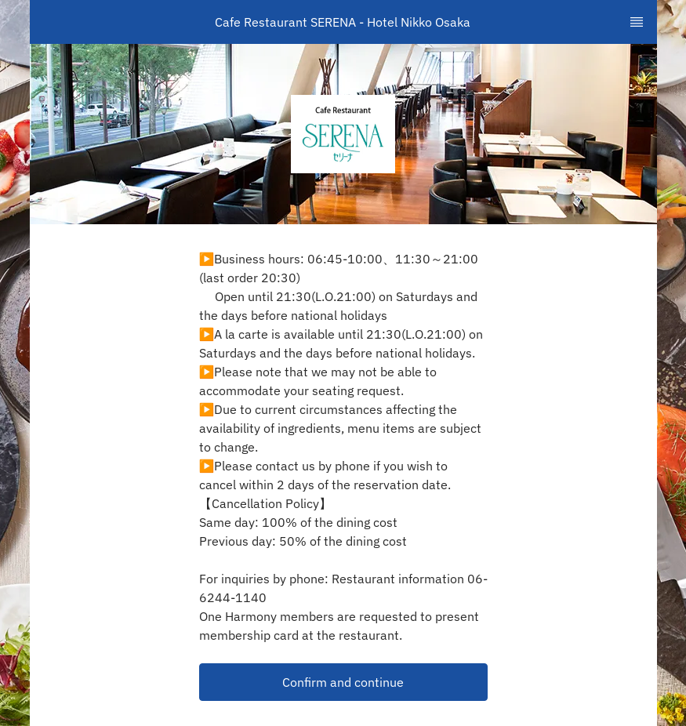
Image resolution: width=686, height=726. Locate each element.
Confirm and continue (343, 682)
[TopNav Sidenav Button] (636, 22)
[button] (343, 682)
